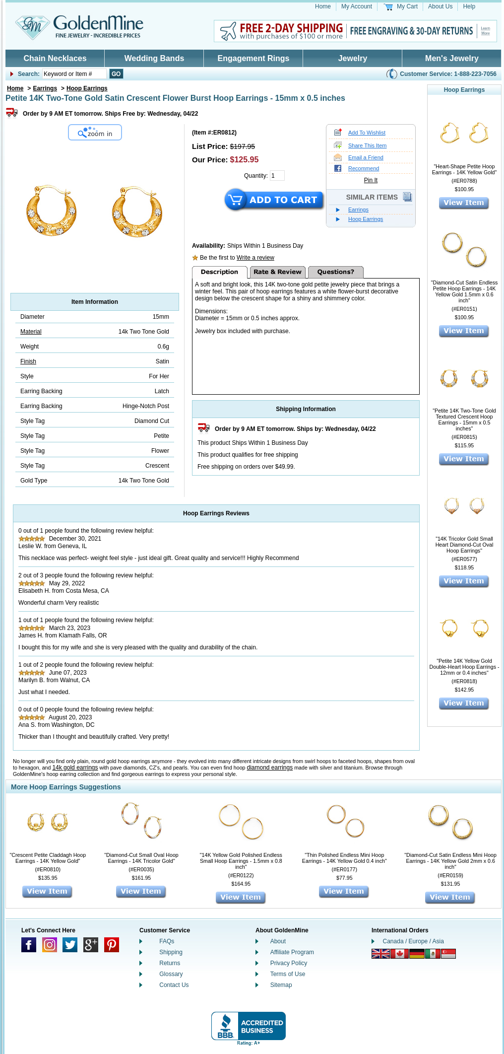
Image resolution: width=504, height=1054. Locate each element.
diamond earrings (270, 767)
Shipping (171, 952)
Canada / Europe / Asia (413, 941)
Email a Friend (365, 157)
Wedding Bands (155, 58)
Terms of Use (288, 974)
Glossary (171, 974)
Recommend (363, 168)
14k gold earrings (75, 767)
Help (469, 6)
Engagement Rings (254, 58)
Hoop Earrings (87, 88)
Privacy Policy (289, 963)
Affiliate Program (292, 952)
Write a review (255, 257)
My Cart (407, 6)
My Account (356, 6)
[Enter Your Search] (74, 74)
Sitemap (281, 985)
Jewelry (353, 58)
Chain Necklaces (54, 58)
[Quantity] (277, 175)
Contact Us (174, 985)
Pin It (371, 180)
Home (323, 6)
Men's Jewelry (452, 58)
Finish (28, 361)
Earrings (45, 88)
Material (31, 331)
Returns (169, 963)
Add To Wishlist (366, 133)
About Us (440, 6)
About (278, 941)
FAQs (166, 941)
